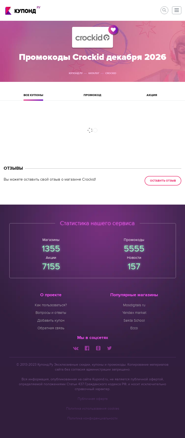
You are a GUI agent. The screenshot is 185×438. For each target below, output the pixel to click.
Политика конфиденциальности (92, 418)
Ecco (134, 328)
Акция (151, 96)
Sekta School (134, 320)
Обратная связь (50, 328)
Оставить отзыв (163, 181)
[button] (176, 10)
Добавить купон (50, 320)
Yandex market (134, 312)
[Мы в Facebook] (87, 348)
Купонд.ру (76, 73)
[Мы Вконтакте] (76, 348)
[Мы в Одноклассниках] (98, 348)
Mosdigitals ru (134, 305)
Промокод (92, 96)
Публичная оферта (93, 399)
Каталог (93, 73)
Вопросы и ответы (51, 312)
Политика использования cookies (92, 408)
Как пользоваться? (51, 305)
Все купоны (33, 96)
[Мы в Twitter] (109, 348)
